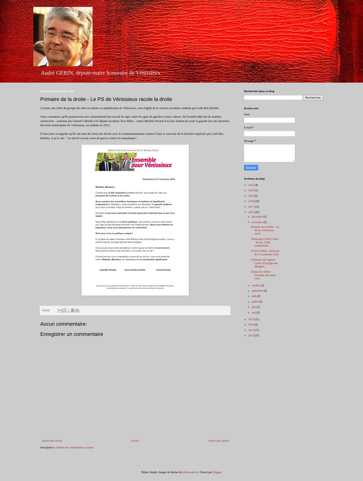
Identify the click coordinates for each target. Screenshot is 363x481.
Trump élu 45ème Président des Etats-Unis (263, 275)
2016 (251, 212)
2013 (251, 330)
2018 (251, 201)
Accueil (135, 440)
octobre (256, 285)
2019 (251, 195)
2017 (251, 206)
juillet (255, 301)
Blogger (217, 472)
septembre (258, 290)
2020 (251, 190)
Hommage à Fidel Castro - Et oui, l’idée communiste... (265, 242)
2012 (251, 335)
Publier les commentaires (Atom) (75, 447)
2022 (251, 185)
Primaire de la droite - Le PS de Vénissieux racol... (265, 230)
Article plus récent (51, 440)
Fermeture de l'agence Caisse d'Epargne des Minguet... (264, 263)
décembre (257, 216)
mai (254, 312)
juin (254, 307)
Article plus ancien (218, 440)
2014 (251, 324)
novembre (257, 222)
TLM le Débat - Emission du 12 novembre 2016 (265, 252)
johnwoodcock (190, 472)
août (254, 296)
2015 (251, 319)
